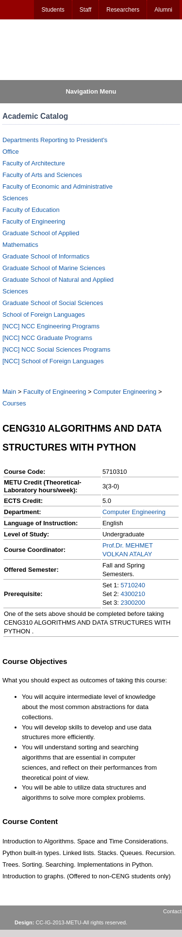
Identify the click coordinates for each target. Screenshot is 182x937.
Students (52, 9)
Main (9, 391)
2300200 (132, 602)
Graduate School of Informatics (45, 256)
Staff (85, 9)
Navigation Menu (91, 91)
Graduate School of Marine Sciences (53, 268)
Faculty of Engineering (33, 221)
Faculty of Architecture (33, 163)
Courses (14, 403)
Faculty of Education (31, 209)
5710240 (132, 585)
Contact (172, 911)
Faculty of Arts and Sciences (42, 174)
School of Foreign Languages (43, 314)
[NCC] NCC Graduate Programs (47, 337)
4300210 (132, 594)
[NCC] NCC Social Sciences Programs (56, 349)
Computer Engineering (124, 391)
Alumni (163, 9)
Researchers (122, 9)
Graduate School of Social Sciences (52, 303)
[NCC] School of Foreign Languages (53, 361)
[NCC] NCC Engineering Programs (50, 326)
